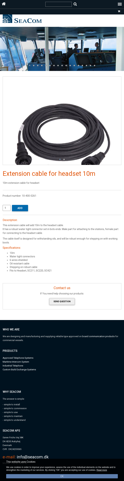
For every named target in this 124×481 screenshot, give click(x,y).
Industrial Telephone (13, 365)
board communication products (98, 336)
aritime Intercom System (17, 361)
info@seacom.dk (33, 457)
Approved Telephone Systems (18, 358)
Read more (101, 470)
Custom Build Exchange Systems (19, 369)
